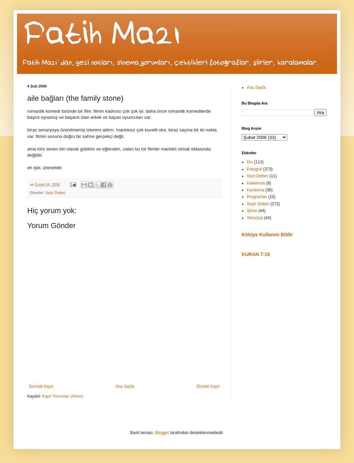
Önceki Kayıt (208, 386)
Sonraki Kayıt (41, 386)
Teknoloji (255, 217)
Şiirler (252, 210)
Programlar (257, 196)
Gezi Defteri (257, 176)
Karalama (255, 190)
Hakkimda (256, 183)
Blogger (162, 432)
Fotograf (254, 169)
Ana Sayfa (124, 386)
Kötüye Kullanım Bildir (267, 234)
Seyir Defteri (55, 193)
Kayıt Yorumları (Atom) (62, 396)
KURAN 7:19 (256, 254)
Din (250, 162)
